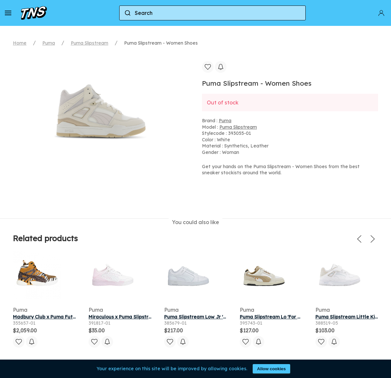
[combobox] (212, 12)
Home (19, 43)
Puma (48, 43)
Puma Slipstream (89, 43)
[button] (8, 13)
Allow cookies (271, 368)
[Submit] (127, 13)
